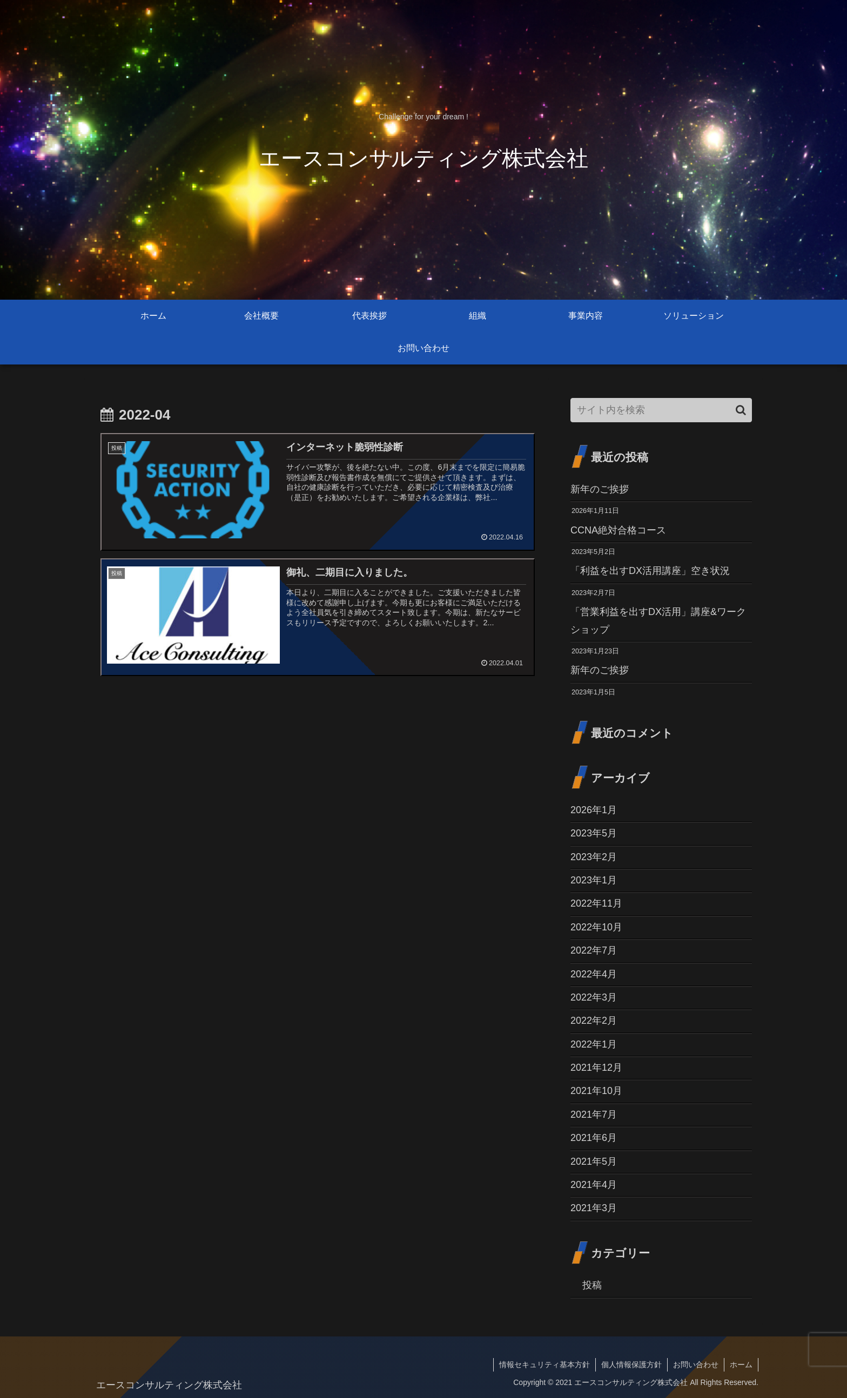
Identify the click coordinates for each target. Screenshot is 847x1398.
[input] (661, 410)
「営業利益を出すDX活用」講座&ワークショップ (658, 620)
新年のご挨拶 (599, 489)
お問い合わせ (695, 1364)
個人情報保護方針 (631, 1364)
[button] (740, 410)
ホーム (741, 1364)
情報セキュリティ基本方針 (544, 1364)
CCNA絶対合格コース (618, 530)
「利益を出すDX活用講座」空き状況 (650, 570)
